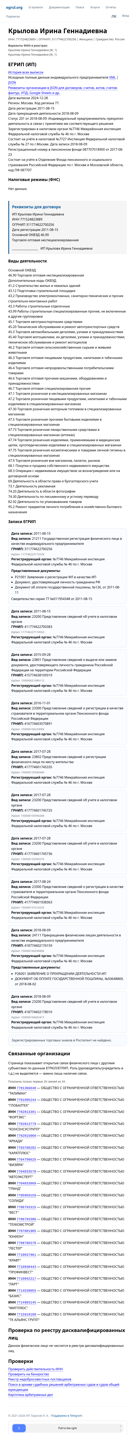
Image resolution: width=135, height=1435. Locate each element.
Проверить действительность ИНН (35, 1361)
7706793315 (26, 1203)
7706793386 (26, 1214)
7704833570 (26, 1168)
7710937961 (26, 1249)
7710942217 (26, 1272)
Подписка (13, 16)
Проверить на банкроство (28, 1366)
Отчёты (111, 7)
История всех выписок (26, 72)
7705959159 (26, 1191)
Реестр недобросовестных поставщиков (39, 1371)
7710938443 (26, 1260)
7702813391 (26, 1111)
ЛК (114, 16)
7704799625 (26, 1157)
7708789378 (26, 1237)
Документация (59, 7)
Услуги (95, 7)
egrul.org (14, 7)
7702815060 (26, 1134)
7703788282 (26, 1145)
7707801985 (26, 1226)
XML (112, 77)
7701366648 (26, 1088)
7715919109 (26, 1306)
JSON (12, 82)
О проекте (36, 7)
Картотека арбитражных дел (30, 1386)
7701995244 (26, 1099)
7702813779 (26, 1122)
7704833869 (26, 1180)
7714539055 (26, 1283)
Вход (125, 16)
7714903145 (26, 1295)
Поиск (80, 7)
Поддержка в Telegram (66, 1407)
